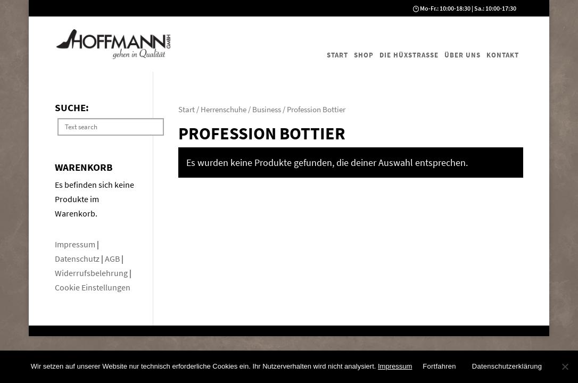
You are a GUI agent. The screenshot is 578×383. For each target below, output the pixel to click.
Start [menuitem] (337, 55)
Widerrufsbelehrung (91, 273)
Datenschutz (78, 258)
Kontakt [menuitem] (502, 55)
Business (266, 109)
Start (186, 109)
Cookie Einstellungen (92, 287)
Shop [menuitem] (364, 55)
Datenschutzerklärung (507, 366)
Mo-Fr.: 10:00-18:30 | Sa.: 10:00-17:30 (468, 8)
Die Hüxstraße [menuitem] (409, 55)
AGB (113, 258)
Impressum (76, 244)
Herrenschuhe (223, 109)
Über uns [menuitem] (462, 55)
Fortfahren (439, 366)
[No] (564, 366)
